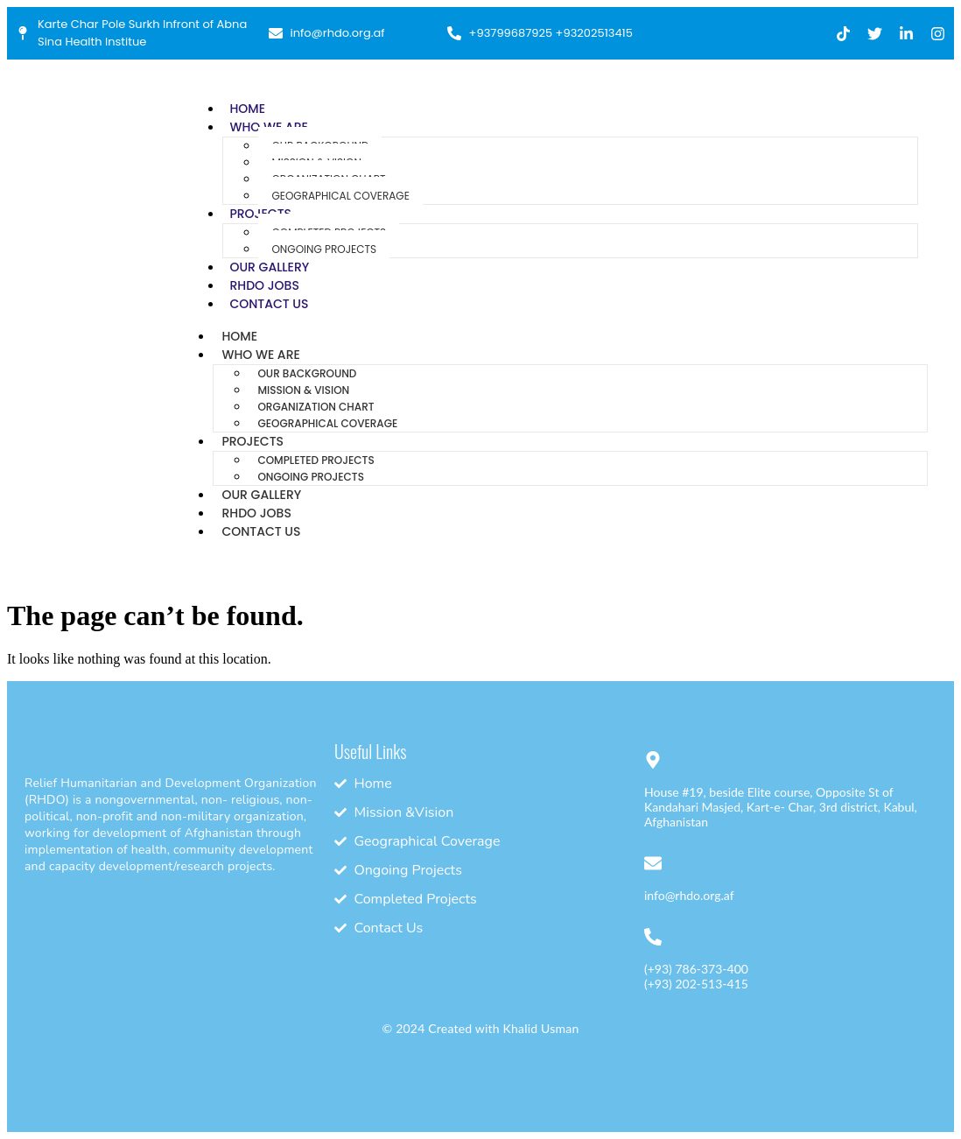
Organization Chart (315, 406)
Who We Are (260, 354)
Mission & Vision (303, 390)
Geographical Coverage (340, 195)
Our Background (306, 373)
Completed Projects (315, 460)
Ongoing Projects (323, 249)
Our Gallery (269, 267)
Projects (252, 441)
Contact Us (268, 304)
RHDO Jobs (263, 285)
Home (247, 108)
